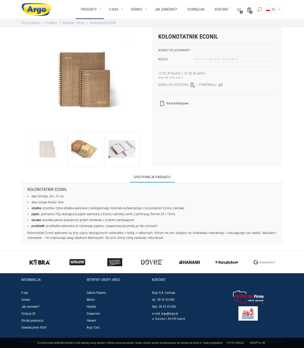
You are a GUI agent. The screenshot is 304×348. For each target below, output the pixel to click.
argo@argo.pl (169, 314)
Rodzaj (163, 59)
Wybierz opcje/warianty (174, 50)
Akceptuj (256, 342)
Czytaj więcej (235, 342)
